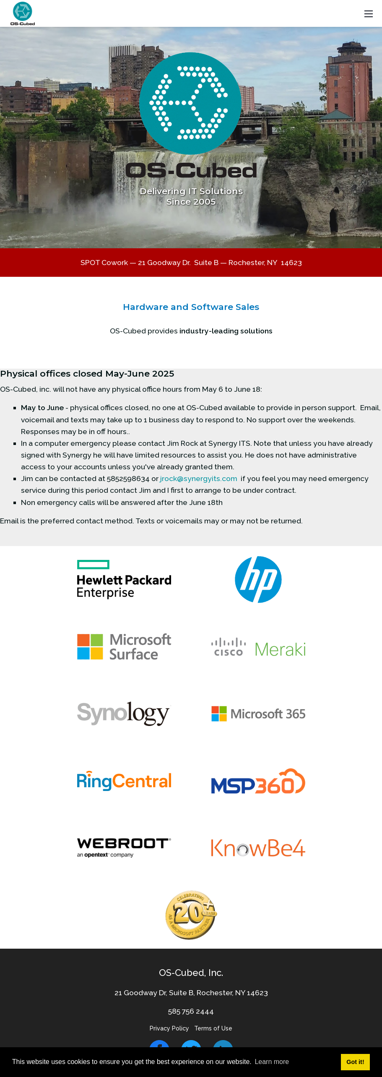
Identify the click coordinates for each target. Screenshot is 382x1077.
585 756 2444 (191, 1011)
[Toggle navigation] (368, 13)
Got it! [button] (355, 1062)
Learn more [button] (272, 1061)
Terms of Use (213, 1028)
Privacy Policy (169, 1028)
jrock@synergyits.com (198, 478)
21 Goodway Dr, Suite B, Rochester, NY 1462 (189, 992)
